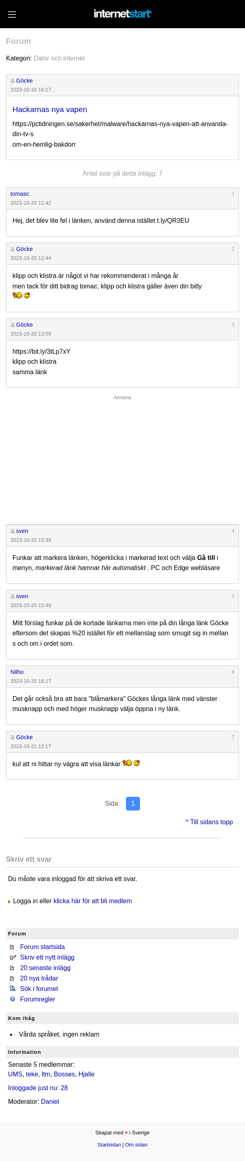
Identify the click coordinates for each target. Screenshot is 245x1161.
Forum (18, 41)
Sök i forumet (39, 988)
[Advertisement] (122, 457)
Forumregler (37, 999)
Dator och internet (58, 58)
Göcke (24, 80)
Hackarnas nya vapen (49, 109)
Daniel (50, 1101)
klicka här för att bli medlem (93, 901)
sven (22, 531)
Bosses (64, 1074)
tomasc (19, 194)
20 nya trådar (39, 978)
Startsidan (109, 1145)
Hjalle (86, 1074)
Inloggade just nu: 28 (38, 1087)
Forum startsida (42, 946)
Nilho (17, 672)
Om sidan (136, 1145)
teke (32, 1074)
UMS (15, 1074)
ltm (46, 1074)
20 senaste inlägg (45, 967)
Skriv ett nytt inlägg (47, 957)
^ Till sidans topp (209, 822)
